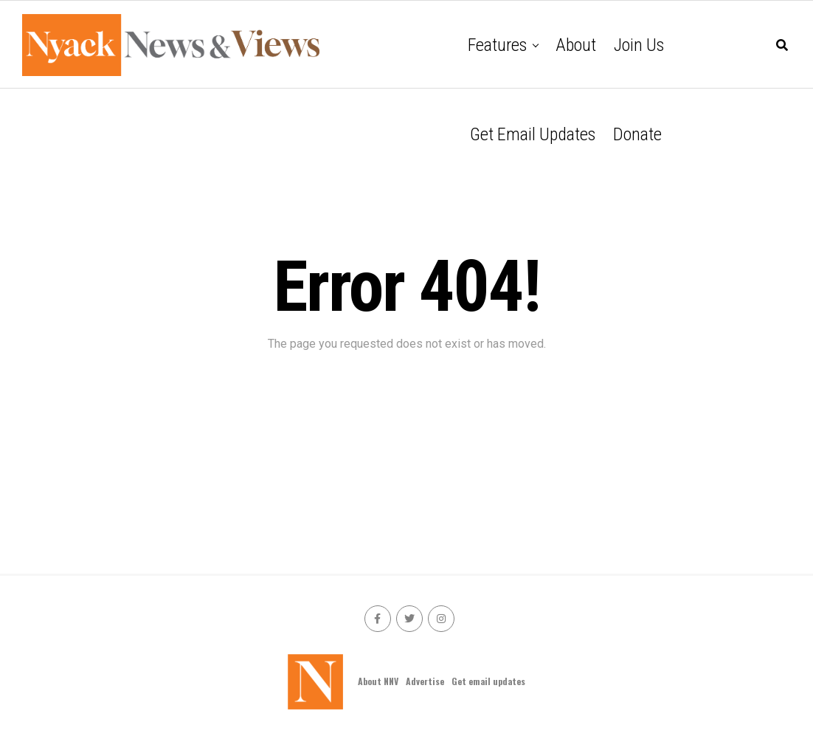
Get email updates (532, 134)
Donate (637, 134)
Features (497, 45)
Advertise (425, 681)
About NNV (378, 681)
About (576, 45)
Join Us (639, 45)
